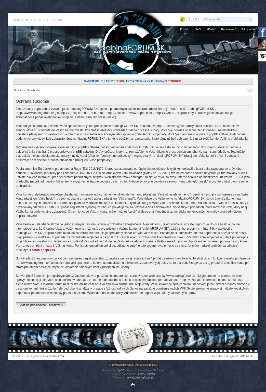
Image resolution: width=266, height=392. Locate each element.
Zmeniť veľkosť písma (250, 90)
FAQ (198, 29)
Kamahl (151, 374)
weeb (61, 356)
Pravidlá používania (121, 364)
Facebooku (172, 81)
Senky (140, 374)
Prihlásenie (248, 29)
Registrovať (228, 29)
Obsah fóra (33, 90)
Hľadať (211, 29)
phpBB (120, 370)
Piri (251, 356)
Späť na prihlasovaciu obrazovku (41, 305)
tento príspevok (43, 250)
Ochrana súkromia (145, 364)
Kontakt (185, 29)
